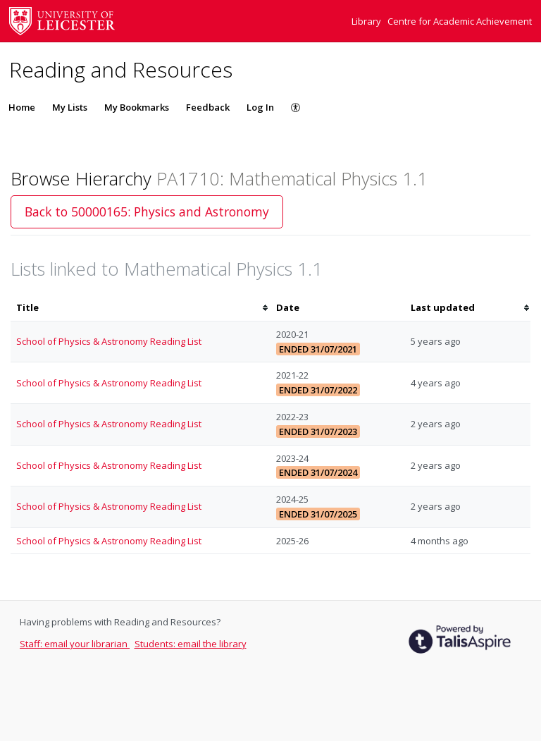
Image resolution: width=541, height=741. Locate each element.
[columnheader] (140, 308)
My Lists (69, 107)
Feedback (208, 107)
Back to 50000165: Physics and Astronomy (147, 211)
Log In (260, 107)
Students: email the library (191, 643)
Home (21, 107)
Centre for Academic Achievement (459, 21)
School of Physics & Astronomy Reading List (108, 341)
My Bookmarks (136, 107)
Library (367, 21)
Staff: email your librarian (75, 643)
